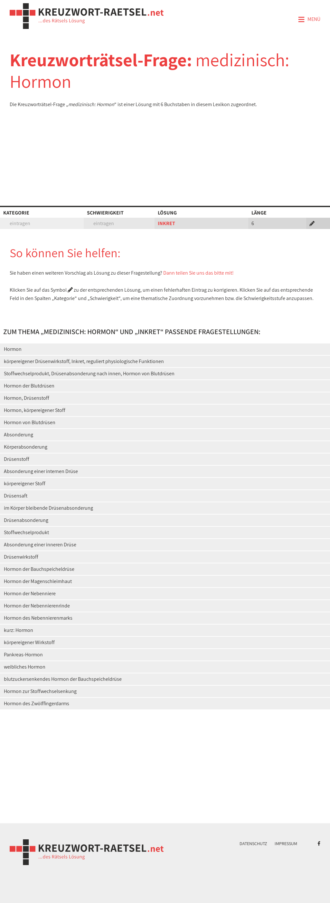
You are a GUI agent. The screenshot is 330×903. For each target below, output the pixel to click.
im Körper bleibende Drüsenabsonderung (48, 508)
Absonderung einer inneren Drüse (40, 544)
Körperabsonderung (25, 446)
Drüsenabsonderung (26, 520)
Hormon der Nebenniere (30, 593)
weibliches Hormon (24, 666)
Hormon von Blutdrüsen (29, 422)
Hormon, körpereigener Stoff (34, 410)
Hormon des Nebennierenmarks (38, 618)
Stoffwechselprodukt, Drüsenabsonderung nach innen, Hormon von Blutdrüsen (89, 373)
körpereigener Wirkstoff (29, 642)
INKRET (166, 223)
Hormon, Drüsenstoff (26, 398)
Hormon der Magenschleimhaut (38, 581)
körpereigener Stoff (24, 483)
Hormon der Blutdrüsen (29, 385)
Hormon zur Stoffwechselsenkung (40, 691)
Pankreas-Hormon (23, 654)
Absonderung (18, 434)
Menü (309, 19)
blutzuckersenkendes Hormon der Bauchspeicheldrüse (63, 679)
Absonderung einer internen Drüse (41, 471)
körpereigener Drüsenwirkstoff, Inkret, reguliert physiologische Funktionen (84, 361)
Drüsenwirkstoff (21, 556)
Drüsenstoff (16, 459)
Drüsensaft (15, 495)
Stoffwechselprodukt (26, 532)
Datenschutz (253, 843)
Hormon (13, 349)
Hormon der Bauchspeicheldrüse (39, 569)
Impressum (286, 843)
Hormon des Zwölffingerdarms (36, 703)
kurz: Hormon (18, 630)
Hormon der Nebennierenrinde (37, 605)
